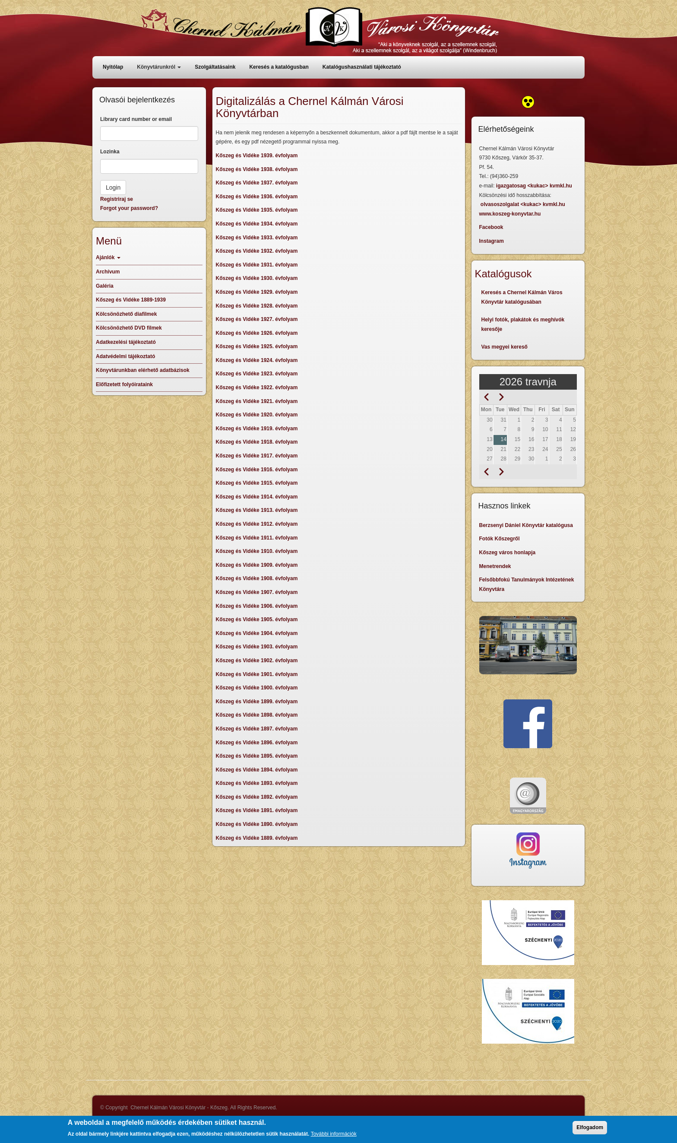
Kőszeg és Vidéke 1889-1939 (131, 300)
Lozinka (110, 152)
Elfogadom (589, 1130)
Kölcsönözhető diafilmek (126, 314)
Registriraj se (116, 199)
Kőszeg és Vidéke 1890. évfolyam (257, 824)
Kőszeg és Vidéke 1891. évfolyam (257, 810)
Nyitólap (113, 67)
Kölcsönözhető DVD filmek (129, 328)
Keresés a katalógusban (278, 67)
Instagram (491, 241)
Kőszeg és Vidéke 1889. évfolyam (257, 838)
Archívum (108, 272)
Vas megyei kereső (504, 347)
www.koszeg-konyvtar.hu (510, 214)
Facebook (491, 227)
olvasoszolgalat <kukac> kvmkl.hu (523, 204)
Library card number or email (136, 119)
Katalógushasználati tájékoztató (362, 67)
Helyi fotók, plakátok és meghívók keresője (523, 324)
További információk (334, 1137)
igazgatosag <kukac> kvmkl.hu (534, 186)
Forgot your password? (129, 208)
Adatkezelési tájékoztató (126, 342)
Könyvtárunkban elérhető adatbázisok (143, 370)
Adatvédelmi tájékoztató (125, 356)
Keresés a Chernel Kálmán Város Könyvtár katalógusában (522, 297)
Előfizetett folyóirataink (124, 384)
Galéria (105, 286)
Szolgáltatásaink (215, 67)
